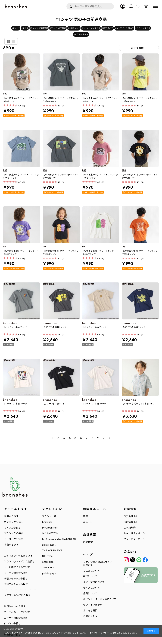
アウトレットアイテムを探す (19, 561)
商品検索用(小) (13, 41)
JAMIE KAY (48, 567)
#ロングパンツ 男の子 (124, 28)
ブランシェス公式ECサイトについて (97, 563)
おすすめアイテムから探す (18, 555)
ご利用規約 (130, 527)
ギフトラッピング (92, 604)
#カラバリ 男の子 (142, 28)
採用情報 (128, 521)
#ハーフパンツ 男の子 (91, 28)
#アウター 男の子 (81, 34)
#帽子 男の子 (107, 28)
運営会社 (128, 516)
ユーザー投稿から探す (16, 617)
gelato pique (49, 573)
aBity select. (49, 544)
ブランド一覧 (49, 516)
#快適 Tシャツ (74, 28)
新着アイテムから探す (16, 578)
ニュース (88, 521)
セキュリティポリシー (135, 533)
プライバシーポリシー (135, 539)
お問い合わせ (90, 616)
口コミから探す (12, 623)
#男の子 (25, 28)
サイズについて (91, 587)
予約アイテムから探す (16, 584)
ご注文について (91, 570)
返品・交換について (94, 582)
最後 (109, 437)
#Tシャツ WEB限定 (58, 28)
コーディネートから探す (17, 612)
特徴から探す (11, 544)
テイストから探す (13, 539)
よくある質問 (90, 610)
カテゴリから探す (13, 521)
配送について (90, 576)
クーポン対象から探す (16, 572)
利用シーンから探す (14, 606)
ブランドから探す (13, 533)
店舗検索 (88, 541)
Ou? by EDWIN (50, 533)
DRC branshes (50, 527)
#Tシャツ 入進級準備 (39, 28)
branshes (47, 521)
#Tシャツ (16, 28)
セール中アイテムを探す (17, 567)
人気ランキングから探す (17, 595)
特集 (85, 516)
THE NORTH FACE (52, 550)
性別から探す (11, 516)
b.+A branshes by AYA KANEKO (59, 539)
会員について (90, 593)
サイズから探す (12, 527)
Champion (47, 561)
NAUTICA (47, 556)
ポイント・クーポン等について (99, 599)
